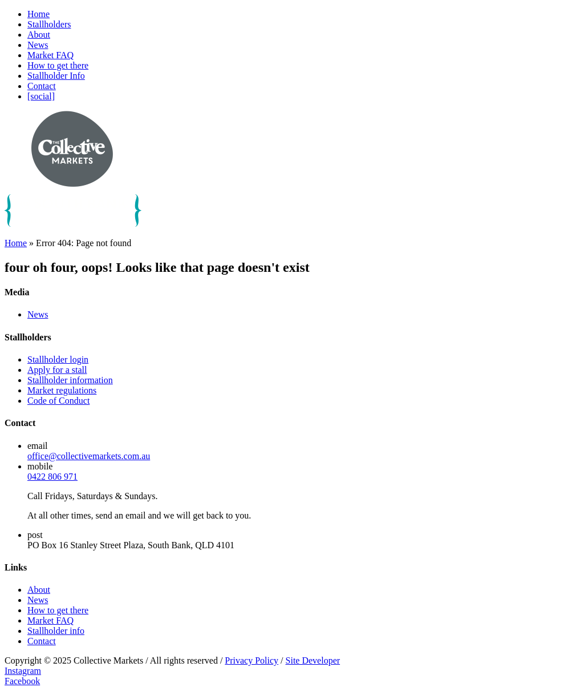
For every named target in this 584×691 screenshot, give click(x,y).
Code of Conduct (58, 400)
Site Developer (313, 660)
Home (38, 14)
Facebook (22, 681)
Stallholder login (57, 359)
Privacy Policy (251, 660)
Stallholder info (55, 631)
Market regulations (61, 390)
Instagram (23, 671)
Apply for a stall (57, 370)
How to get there (57, 65)
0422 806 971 (52, 476)
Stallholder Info (56, 76)
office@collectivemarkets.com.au (88, 456)
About (38, 34)
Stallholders (49, 24)
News (37, 45)
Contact (41, 86)
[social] (41, 96)
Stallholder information (70, 380)
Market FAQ (50, 55)
